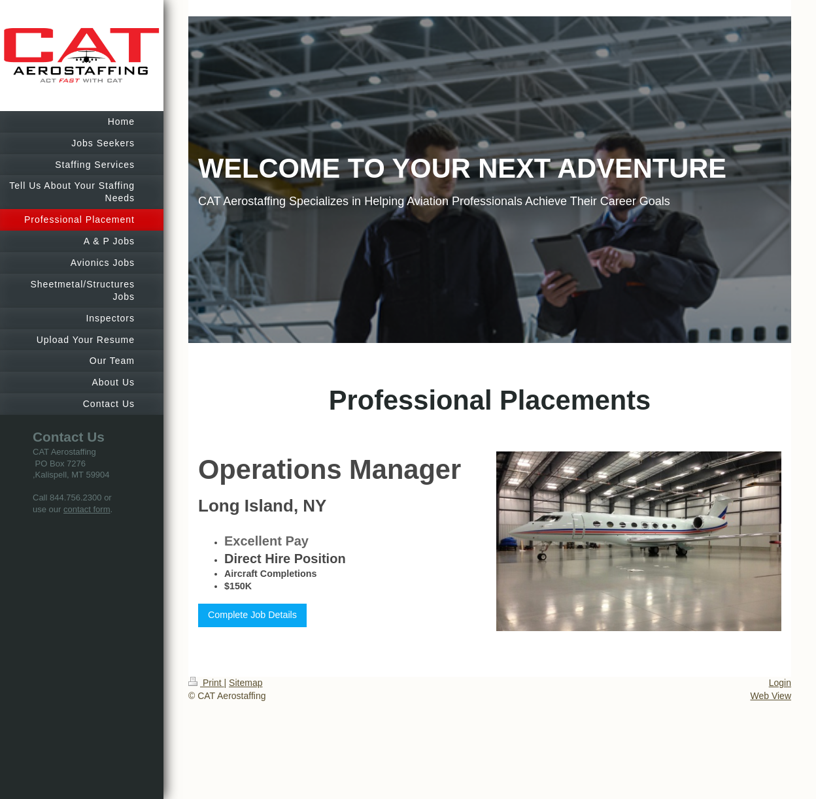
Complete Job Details (252, 615)
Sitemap (245, 682)
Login (780, 682)
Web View (770, 696)
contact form (86, 509)
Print (206, 682)
